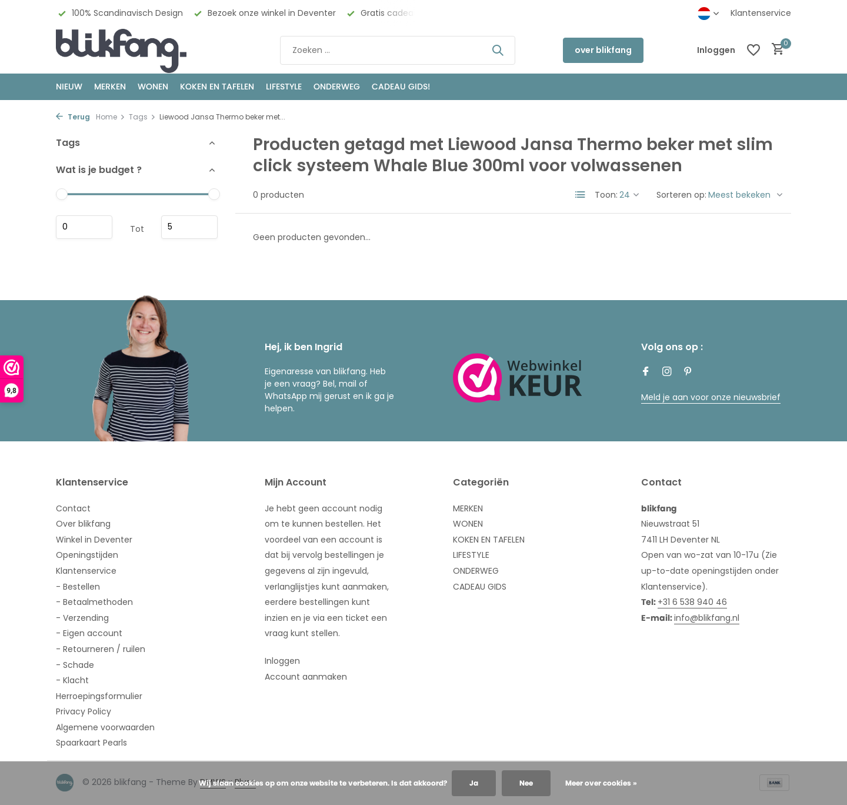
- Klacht (72, 680)
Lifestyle (284, 86)
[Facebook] (646, 372)
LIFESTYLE (471, 555)
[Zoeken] (397, 50)
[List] (580, 194)
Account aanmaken (306, 677)
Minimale (84, 227)
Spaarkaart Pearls (91, 743)
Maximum (189, 227)
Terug (73, 117)
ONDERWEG (337, 86)
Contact (73, 508)
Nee (526, 783)
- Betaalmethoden (94, 602)
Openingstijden (87, 555)
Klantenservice (761, 13)
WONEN (153, 86)
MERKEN (110, 86)
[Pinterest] (688, 372)
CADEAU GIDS (479, 587)
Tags (142, 117)
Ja (473, 783)
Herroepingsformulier (99, 696)
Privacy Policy (83, 711)
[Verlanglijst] (753, 50)
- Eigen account (89, 633)
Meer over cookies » (601, 783)
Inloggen (282, 661)
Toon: (606, 195)
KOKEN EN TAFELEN (217, 86)
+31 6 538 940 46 (692, 602)
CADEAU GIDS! (401, 86)
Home (110, 117)
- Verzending (82, 618)
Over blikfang (83, 524)
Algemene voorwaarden (105, 727)
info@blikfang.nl (706, 618)
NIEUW (69, 86)
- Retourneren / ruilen (100, 649)
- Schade (75, 665)
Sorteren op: (681, 195)
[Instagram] (667, 372)
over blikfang (603, 50)
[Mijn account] (716, 50)
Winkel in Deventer (94, 539)
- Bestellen (78, 587)
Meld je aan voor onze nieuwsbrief (711, 397)
